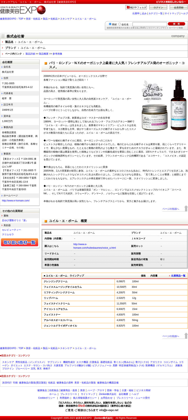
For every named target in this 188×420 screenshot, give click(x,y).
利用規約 (64, 397)
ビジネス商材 (143, 390)
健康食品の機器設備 (108, 382)
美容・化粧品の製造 (85, 382)
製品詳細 (30, 53)
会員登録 (178, 7)
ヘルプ (184, 13)
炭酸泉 (178, 365)
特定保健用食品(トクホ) (131, 365)
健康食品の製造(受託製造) (33, 382)
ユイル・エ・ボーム (85, 18)
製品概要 (43, 53)
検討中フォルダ (138, 7)
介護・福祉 (128, 390)
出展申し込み (139, 13)
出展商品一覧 (178, 275)
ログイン (158, 7)
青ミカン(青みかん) (124, 362)
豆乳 (33, 368)
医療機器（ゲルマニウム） (159, 365)
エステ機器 (82, 362)
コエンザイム (170, 362)
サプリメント (54, 362)
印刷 (15, 382)
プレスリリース (68, 394)
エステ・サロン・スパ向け (38, 365)
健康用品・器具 (69, 390)
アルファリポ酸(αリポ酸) (78, 365)
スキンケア (66, 18)
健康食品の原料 (65, 382)
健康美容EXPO (84, 418)
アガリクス (156, 362)
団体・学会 (113, 390)
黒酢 (115, 365)
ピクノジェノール (101, 365)
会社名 (125, 24)
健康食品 (42, 390)
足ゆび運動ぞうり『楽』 (15, 220)
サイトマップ (172, 13)
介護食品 (94, 362)
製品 (45, 18)
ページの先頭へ (170, 209)
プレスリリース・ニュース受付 (133, 397)
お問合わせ (107, 397)
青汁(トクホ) (142, 362)
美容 (82, 390)
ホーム (52, 394)
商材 (114, 24)
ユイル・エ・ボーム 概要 (68, 221)
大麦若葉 (58, 365)
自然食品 (54, 390)
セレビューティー (11, 229)
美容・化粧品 (33, 18)
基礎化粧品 (106, 362)
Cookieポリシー (46, 397)
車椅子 (46, 368)
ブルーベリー (22, 368)
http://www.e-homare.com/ (15, 200)
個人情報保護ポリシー (85, 397)
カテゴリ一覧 (155, 13)
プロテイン (8, 368)
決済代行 (7, 382)
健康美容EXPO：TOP (11, 18)
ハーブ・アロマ (96, 390)
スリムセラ (8, 234)
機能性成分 (69, 362)
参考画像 (57, 53)
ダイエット (17, 365)
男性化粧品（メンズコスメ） (30, 362)
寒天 (39, 368)
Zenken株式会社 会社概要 (113, 394)
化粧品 (54, 18)
